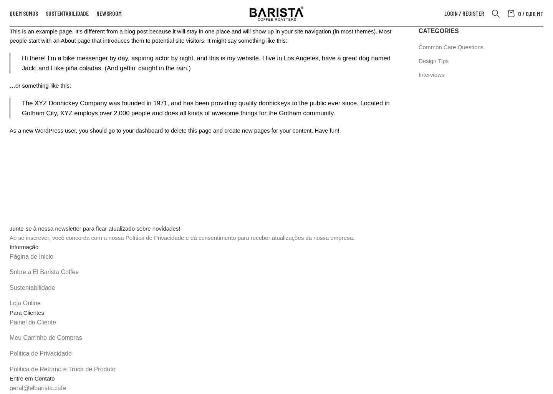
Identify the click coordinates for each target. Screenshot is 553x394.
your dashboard (143, 130)
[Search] (495, 13)
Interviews (432, 74)
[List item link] (276, 257)
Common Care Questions (451, 47)
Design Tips (434, 61)
